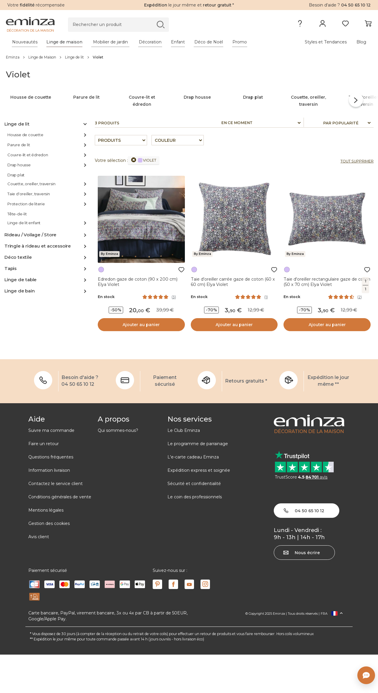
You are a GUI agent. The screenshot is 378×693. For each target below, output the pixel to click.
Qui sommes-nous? (118, 468)
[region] (189, 57)
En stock (106, 335)
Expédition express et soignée (198, 508)
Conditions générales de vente (59, 535)
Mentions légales (45, 548)
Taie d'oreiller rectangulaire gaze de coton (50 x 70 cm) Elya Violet (327, 320)
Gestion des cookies (49, 561)
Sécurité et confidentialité (194, 521)
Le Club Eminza (183, 468)
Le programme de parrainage (197, 481)
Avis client (38, 575)
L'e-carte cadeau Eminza (193, 495)
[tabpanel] (144, 42)
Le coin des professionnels (194, 535)
